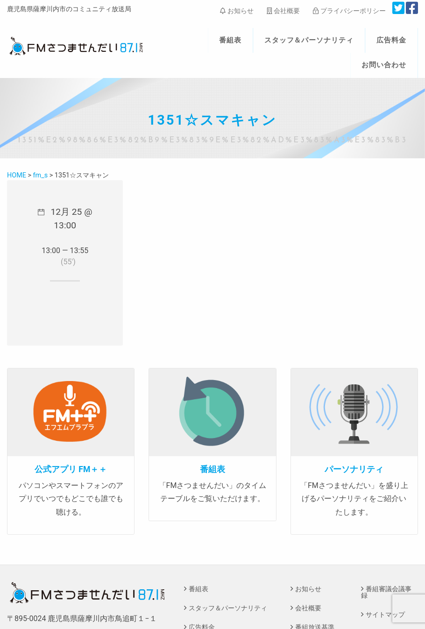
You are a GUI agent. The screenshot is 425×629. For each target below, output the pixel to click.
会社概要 (283, 10)
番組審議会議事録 (386, 592)
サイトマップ (385, 615)
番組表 (230, 40)
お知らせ (236, 10)
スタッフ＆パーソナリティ (309, 40)
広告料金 (391, 40)
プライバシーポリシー (349, 10)
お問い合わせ (383, 65)
